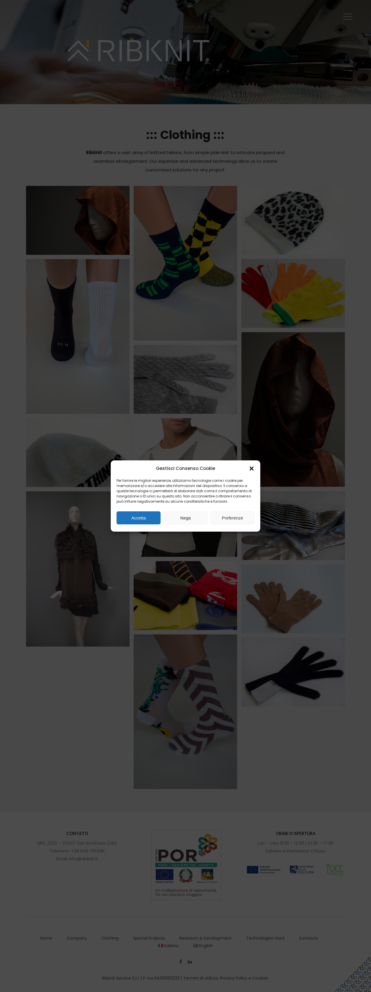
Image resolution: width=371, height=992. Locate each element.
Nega (185, 517)
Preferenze (232, 517)
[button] (251, 468)
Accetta (138, 517)
